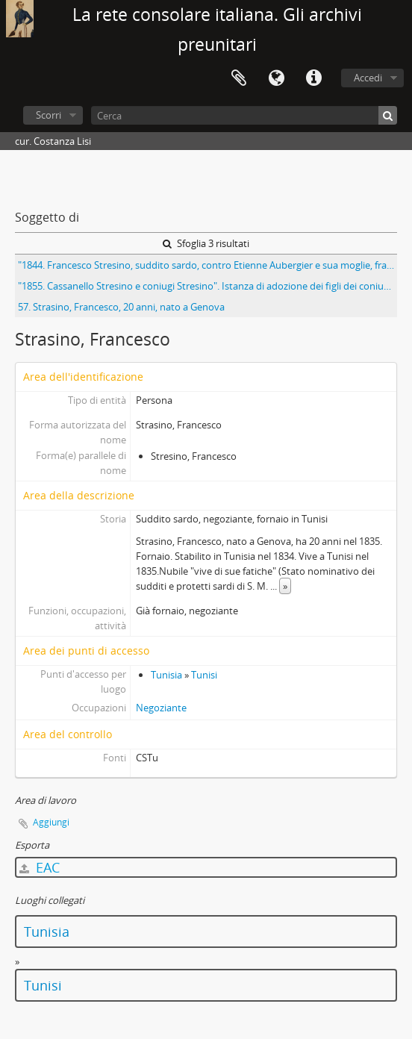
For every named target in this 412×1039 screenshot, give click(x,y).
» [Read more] (285, 586)
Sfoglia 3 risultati (206, 243)
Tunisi (204, 674)
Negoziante (161, 707)
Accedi (368, 77)
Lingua (276, 78)
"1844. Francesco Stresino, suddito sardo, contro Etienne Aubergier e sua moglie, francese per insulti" (207, 265)
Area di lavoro (239, 78)
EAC (39, 867)
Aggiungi (51, 822)
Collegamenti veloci (313, 78)
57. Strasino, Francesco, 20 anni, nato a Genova (121, 306)
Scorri (48, 115)
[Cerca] (244, 115)
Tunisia (166, 674)
